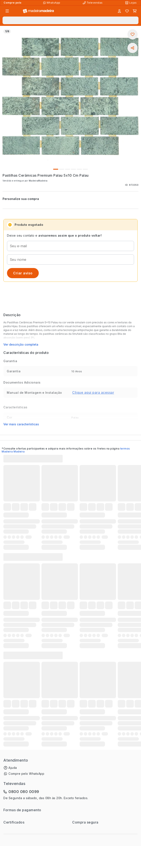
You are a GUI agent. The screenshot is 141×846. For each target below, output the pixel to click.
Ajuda (12, 767)
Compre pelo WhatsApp (26, 773)
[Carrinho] (134, 11)
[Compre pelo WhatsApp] (52, 2)
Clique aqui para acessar (93, 392)
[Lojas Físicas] (131, 2)
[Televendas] (93, 2)
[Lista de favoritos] (127, 11)
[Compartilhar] (132, 48)
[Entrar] (119, 11)
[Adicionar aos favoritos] (132, 34)
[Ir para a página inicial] (38, 11)
